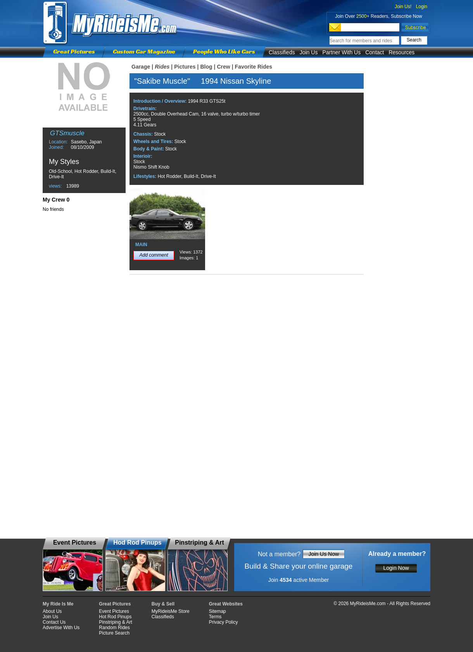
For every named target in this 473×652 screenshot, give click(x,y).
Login (421, 6)
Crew (223, 67)
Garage (140, 67)
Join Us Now (323, 554)
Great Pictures (74, 51)
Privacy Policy (223, 622)
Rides (162, 67)
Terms (215, 616)
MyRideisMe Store (171, 611)
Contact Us (54, 622)
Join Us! (403, 6)
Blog (206, 67)
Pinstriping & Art (115, 622)
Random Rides (114, 627)
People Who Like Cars (224, 51)
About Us (52, 611)
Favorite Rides (253, 67)
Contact (374, 52)
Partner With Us (341, 52)
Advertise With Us (61, 627)
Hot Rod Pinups (115, 616)
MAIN (141, 244)
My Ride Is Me (58, 604)
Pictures (184, 67)
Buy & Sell (163, 604)
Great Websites (226, 604)
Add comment (153, 255)
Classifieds (282, 52)
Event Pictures (114, 611)
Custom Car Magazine (144, 51)
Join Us (309, 52)
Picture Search (114, 633)
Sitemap (217, 611)
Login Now (396, 568)
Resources (401, 52)
